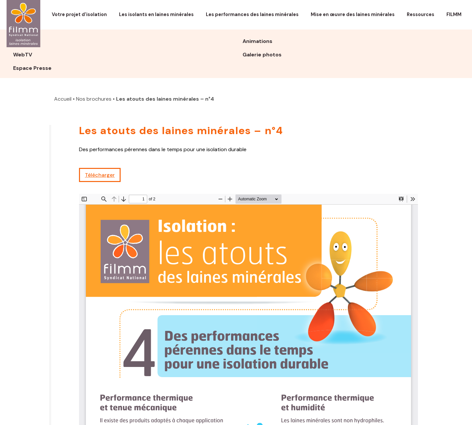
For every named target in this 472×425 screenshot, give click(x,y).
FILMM (454, 14)
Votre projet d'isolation (79, 14)
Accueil (62, 98)
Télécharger (100, 175)
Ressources (420, 14)
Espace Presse (32, 68)
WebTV (22, 54)
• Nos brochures (92, 98)
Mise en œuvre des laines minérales (353, 14)
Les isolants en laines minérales (156, 14)
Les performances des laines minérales (252, 14)
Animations (257, 41)
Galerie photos (262, 54)
